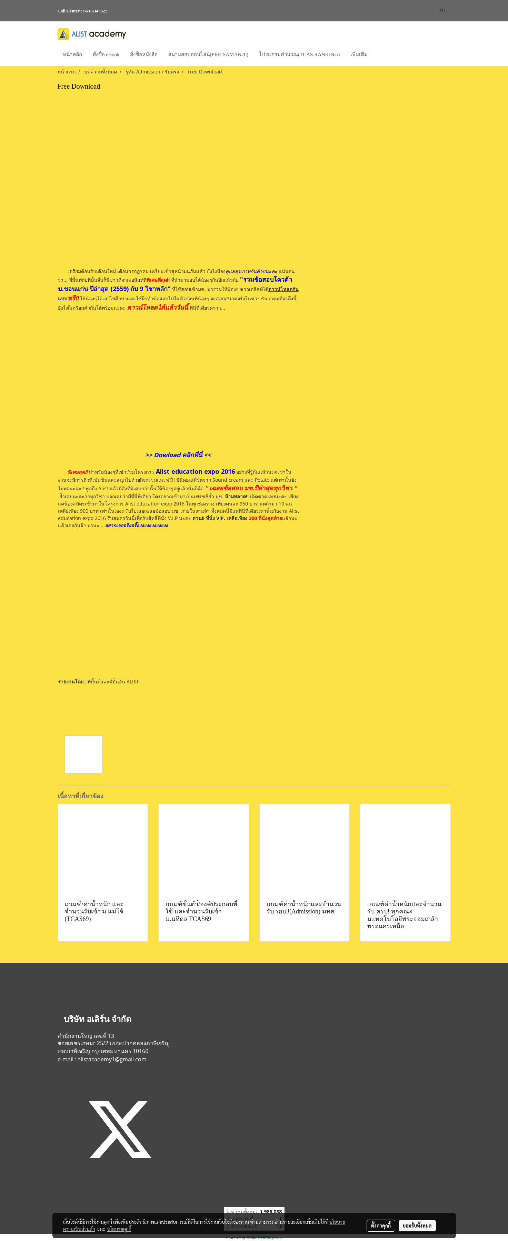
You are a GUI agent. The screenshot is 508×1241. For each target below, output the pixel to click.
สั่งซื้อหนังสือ (144, 54)
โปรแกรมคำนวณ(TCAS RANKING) (299, 54)
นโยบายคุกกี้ (119, 1229)
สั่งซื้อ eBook (106, 54)
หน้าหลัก (72, 54)
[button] (379, 55)
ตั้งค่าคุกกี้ (381, 1225)
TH (438, 10)
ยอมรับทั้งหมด (417, 1225)
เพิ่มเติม (359, 54)
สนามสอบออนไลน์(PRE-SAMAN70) (208, 54)
